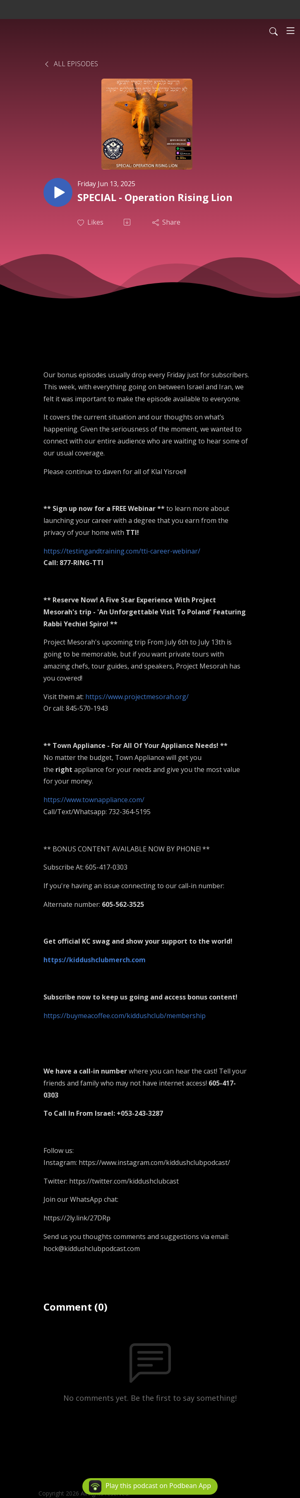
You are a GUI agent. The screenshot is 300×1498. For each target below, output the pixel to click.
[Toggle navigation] (290, 30)
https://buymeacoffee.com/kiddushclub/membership (124, 1015)
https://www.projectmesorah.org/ (137, 696)
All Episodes (70, 63)
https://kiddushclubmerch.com (94, 959)
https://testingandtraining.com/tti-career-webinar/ (121, 551)
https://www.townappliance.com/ (93, 799)
